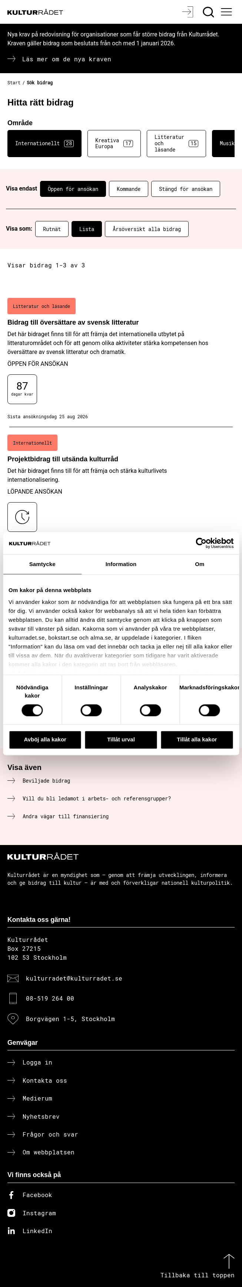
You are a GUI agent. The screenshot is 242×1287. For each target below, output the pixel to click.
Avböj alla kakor (45, 740)
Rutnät (52, 229)
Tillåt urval (121, 740)
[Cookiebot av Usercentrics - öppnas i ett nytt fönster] (201, 543)
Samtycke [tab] (42, 564)
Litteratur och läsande (176, 143)
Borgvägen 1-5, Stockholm (70, 1019)
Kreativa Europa (114, 143)
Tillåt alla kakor (197, 740)
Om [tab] (199, 564)
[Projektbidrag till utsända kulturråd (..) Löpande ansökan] (121, 491)
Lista (86, 229)
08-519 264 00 (50, 998)
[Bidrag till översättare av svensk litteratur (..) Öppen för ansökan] (121, 358)
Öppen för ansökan (73, 188)
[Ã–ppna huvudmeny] (227, 11)
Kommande (128, 188)
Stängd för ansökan (185, 188)
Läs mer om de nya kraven (66, 59)
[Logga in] (188, 12)
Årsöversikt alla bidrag (147, 229)
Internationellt (44, 143)
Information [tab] (121, 564)
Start (13, 82)
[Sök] (209, 12)
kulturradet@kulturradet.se (74, 978)
